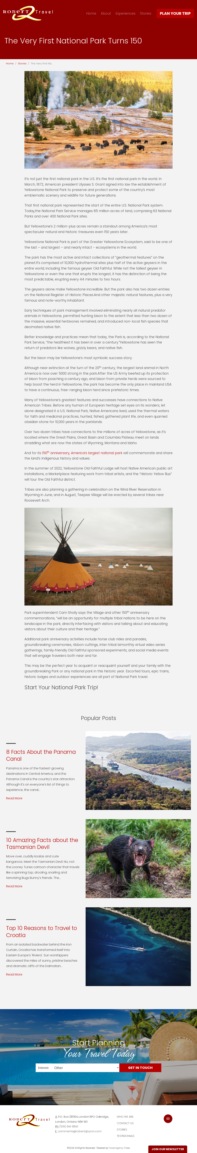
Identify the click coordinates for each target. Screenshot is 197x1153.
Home (91, 13)
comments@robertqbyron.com (80, 1131)
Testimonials (125, 1136)
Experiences (125, 13)
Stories (145, 13)
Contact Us (125, 1123)
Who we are (125, 1117)
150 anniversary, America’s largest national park (82, 453)
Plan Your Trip (175, 13)
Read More (14, 798)
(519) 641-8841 (68, 1126)
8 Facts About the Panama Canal (41, 755)
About (106, 13)
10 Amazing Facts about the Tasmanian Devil (42, 843)
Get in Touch (140, 1067)
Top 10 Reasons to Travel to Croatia (41, 931)
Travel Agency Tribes (119, 1148)
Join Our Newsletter (168, 1149)
